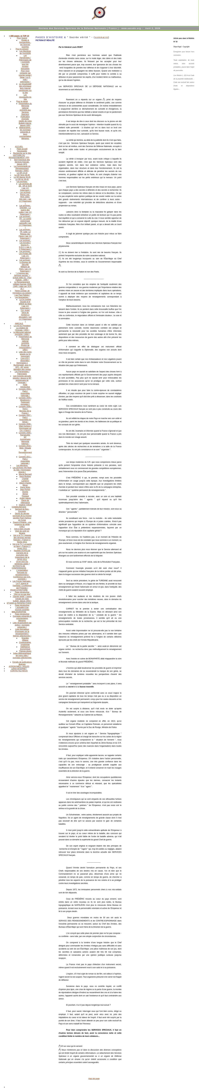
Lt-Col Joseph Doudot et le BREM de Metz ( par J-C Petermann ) (25, 303)
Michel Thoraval (25, 495)
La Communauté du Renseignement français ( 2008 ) (22, 168)
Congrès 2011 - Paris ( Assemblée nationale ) (25, 460)
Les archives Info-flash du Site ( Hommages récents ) (22, 470)
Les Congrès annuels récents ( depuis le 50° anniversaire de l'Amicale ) (22, 379)
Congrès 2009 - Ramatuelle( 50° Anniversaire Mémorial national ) (25, 438)
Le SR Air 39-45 (22, 179)
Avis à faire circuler (22, 529)
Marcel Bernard (25, 474)
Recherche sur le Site (22, 153)
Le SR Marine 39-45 (22, 177)
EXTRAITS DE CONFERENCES (19, 567)
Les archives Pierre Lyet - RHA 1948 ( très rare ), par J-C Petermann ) (25, 198)
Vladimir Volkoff (25, 505)
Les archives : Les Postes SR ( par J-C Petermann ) (25, 254)
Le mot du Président (22, 326)
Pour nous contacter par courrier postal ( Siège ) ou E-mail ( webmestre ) (25, 76)
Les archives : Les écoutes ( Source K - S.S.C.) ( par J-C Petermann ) (25, 244)
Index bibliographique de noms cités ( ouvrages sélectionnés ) (22, 656)
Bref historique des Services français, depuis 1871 (22, 162)
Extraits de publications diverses (22, 663)
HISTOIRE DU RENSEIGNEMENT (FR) (19, 156)
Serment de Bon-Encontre (22, 510)
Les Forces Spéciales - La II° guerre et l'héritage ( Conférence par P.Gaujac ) (22, 584)
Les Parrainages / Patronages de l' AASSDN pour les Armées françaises (25, 62)
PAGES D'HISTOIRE (19, 590)
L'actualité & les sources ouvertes (22, 608)
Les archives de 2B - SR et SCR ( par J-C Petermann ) (25, 187)
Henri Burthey (25, 476)
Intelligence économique (25, 648)
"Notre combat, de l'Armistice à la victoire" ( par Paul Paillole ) (22, 293)
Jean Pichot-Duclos (25, 490)
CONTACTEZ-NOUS (19, 671)
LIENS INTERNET (19, 669)
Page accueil (22, 149)
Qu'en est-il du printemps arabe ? (22, 563)
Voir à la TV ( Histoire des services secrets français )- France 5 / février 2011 (22, 538)
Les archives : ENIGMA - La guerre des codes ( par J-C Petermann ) (25, 210)
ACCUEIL (19, 147)
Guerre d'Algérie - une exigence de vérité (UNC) (22, 524)
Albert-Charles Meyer (25, 484)
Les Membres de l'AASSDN (25, 52)
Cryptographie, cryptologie (25, 643)
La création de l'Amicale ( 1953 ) (22, 329)
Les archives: (22, 181)
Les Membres (22, 465)
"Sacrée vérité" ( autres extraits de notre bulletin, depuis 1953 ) (22, 598)
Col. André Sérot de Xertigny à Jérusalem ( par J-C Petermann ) (25, 315)
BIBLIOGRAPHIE (19, 612)
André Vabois (25, 498)
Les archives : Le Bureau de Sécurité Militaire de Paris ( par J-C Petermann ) (25, 265)
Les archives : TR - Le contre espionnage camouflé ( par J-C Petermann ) (25, 222)
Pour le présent (22, 49)
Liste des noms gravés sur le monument (25, 354)
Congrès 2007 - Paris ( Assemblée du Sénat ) (25, 418)
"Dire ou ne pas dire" (22, 594)
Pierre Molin (25, 487)
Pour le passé (22, 101)
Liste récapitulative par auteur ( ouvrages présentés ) (22, 625)
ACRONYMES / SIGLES (19, 666)
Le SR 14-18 (22, 173)
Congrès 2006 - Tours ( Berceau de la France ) (25, 409)
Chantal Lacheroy (25, 480)
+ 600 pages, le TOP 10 (19, 36)
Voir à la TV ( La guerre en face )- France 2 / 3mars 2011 (22, 546)
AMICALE (19, 323)
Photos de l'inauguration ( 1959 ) (25, 347)
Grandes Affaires (25, 639)
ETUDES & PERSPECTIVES (19, 603)
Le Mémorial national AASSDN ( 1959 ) (22, 333)
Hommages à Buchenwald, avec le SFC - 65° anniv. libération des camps (22, 366)
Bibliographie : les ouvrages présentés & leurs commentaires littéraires (25, 133)
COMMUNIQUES (19, 507)
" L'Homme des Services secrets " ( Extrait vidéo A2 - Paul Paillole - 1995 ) (22, 276)
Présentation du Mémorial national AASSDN (25, 340)
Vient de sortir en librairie (22, 532)
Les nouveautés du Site (25, 97)
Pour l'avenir (22, 38)
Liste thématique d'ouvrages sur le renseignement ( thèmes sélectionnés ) (22, 632)
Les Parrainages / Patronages (22, 373)
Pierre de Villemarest (25, 501)
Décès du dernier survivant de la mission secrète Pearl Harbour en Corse (22, 516)
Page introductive (25, 386)
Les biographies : (22, 297)
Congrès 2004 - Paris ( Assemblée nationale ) (25, 392)
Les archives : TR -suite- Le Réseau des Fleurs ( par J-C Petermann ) (25, 234)
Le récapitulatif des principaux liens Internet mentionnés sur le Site (25, 88)
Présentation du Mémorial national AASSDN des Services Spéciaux (25, 109)
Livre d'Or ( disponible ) (25, 359)
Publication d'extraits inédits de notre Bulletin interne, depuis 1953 (25, 121)
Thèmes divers (25, 651)
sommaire (101, 37)
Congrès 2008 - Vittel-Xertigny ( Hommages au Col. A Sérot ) (25, 427)
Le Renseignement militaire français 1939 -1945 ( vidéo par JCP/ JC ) (22, 285)
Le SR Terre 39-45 (22, 175)
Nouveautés (22, 151)
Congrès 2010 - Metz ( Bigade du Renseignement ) (25, 450)
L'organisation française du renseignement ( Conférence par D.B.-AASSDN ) (22, 574)
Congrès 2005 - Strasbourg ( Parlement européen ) (25, 401)
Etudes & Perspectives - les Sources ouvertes (25, 43)
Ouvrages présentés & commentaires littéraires (22, 618)
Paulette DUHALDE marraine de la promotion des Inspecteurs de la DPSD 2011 (22, 555)
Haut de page (94, 1079)
